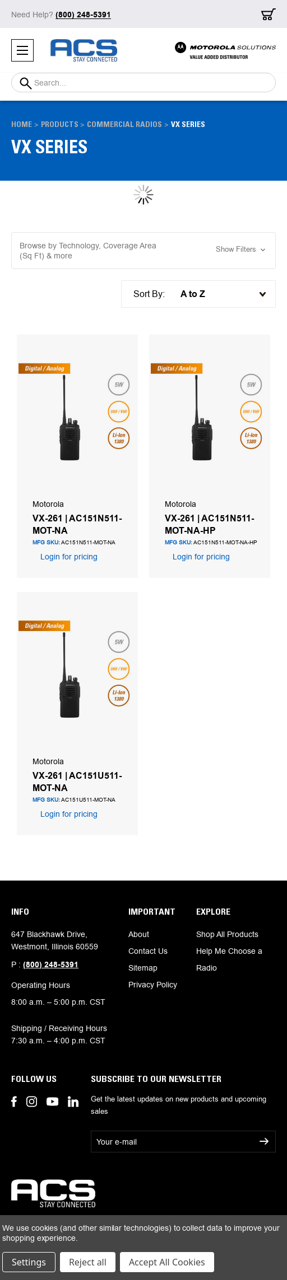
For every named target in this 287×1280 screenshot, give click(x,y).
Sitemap (143, 967)
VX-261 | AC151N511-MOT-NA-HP (209, 524)
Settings (29, 1262)
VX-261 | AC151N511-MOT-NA (77, 524)
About (138, 934)
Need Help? (61, 14)
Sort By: (149, 294)
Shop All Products (227, 934)
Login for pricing (68, 556)
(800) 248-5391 (50, 965)
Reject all (88, 1262)
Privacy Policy (152, 984)
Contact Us (148, 951)
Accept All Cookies (167, 1262)
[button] (143, 250)
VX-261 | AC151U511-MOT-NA (77, 781)
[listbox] (220, 294)
